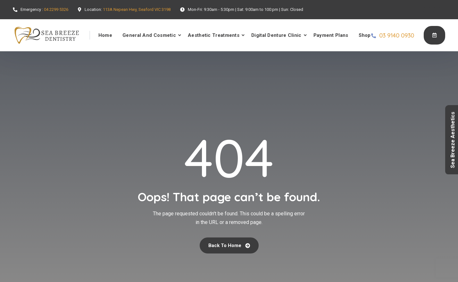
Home (105, 35)
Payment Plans (330, 35)
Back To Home (229, 245)
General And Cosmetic (149, 35)
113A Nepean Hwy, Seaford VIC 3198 (137, 9)
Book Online (434, 35)
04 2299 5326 (56, 9)
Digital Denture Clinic (276, 35)
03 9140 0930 (396, 35)
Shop (365, 35)
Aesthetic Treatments (213, 35)
